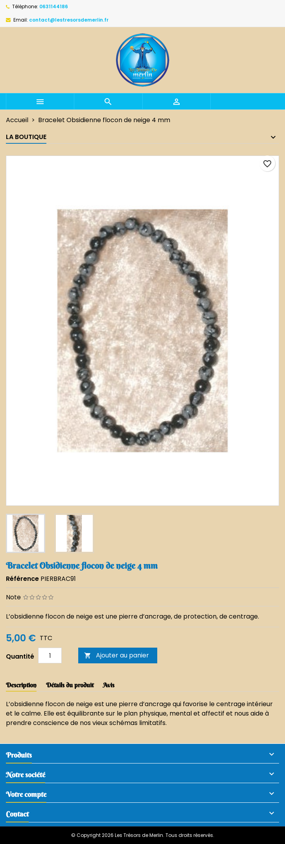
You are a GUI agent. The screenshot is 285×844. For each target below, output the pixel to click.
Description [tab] (21, 685)
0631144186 (53, 6)
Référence (22, 578)
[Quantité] (50, 655)
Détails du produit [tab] (70, 685)
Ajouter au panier (116, 655)
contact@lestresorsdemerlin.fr (68, 19)
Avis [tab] (108, 685)
